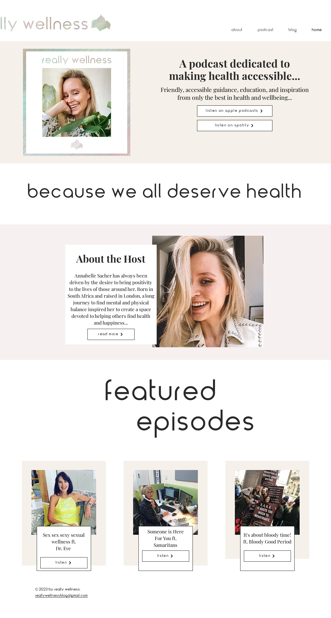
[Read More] (111, 334)
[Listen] (63, 562)
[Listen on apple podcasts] (234, 111)
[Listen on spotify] (234, 125)
